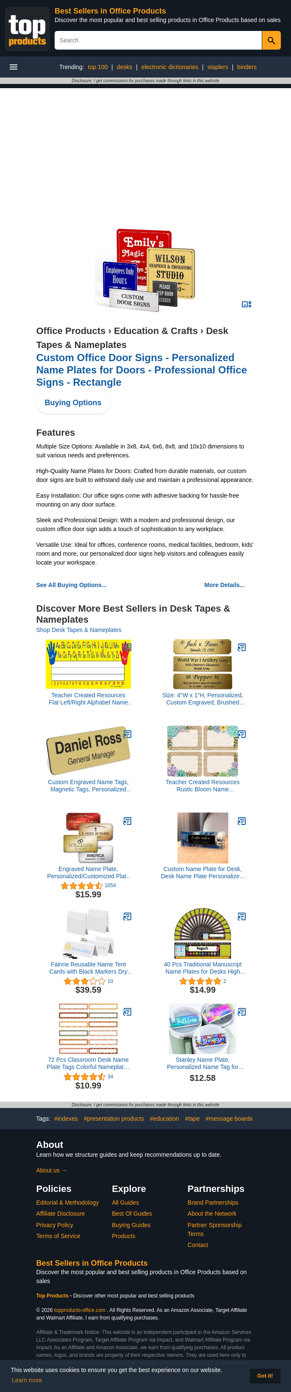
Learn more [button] (27, 1380)
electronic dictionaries (170, 67)
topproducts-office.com (79, 1310)
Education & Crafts (156, 331)
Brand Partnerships (213, 1202)
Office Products (71, 331)
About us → (51, 1170)
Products (123, 1236)
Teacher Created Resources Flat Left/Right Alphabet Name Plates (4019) (88, 699)
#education (164, 1118)
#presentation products (114, 1118)
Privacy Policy (54, 1225)
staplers (218, 67)
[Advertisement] (145, 147)
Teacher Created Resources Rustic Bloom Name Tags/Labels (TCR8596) (202, 786)
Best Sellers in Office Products (110, 11)
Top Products (53, 1296)
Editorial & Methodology (67, 1202)
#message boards (228, 1118)
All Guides (125, 1202)
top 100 (98, 67)
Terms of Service (58, 1236)
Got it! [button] (265, 1376)
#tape (192, 1118)
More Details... (225, 585)
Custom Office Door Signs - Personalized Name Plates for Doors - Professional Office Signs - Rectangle (141, 370)
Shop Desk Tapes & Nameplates (79, 629)
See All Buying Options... (71, 585)
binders (247, 67)
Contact (198, 1245)
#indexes (66, 1118)
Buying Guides (131, 1225)
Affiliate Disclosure (60, 1213)
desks (125, 67)
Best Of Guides (132, 1213)
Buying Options (73, 402)
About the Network (212, 1213)
